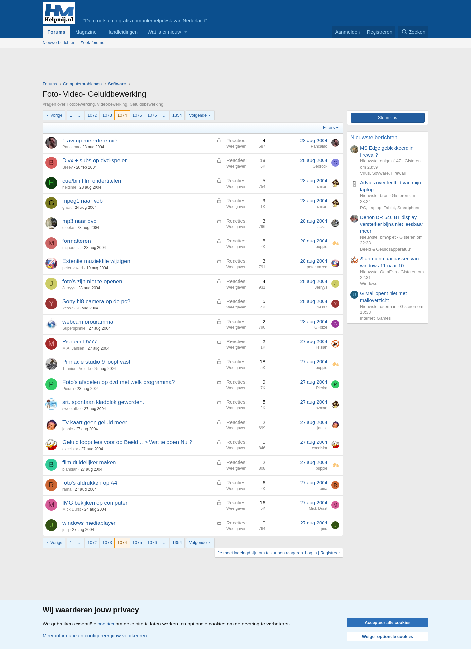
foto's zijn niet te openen (92, 281)
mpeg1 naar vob (82, 201)
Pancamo (70, 147)
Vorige (56, 115)
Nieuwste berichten (374, 137)
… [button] (80, 115)
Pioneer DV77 (79, 342)
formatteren (76, 241)
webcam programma (87, 322)
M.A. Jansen (73, 348)
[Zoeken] (413, 32)
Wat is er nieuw (164, 32)
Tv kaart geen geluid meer (94, 422)
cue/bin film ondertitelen (91, 181)
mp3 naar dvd (79, 221)
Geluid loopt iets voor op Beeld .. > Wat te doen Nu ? (127, 442)
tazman (321, 186)
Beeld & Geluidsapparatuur (385, 249)
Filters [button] (329, 127)
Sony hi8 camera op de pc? (96, 301)
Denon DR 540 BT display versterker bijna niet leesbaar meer (391, 224)
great (66, 207)
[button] (186, 32)
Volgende (198, 115)
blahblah (69, 469)
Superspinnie (73, 328)
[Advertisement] (162, 66)
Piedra (68, 388)
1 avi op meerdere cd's (90, 141)
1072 (92, 115)
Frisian (321, 347)
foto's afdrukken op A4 (89, 483)
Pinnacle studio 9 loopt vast (96, 362)
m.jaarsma (71, 247)
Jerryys (68, 288)
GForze (320, 327)
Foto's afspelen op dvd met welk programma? (118, 382)
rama (66, 489)
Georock (320, 166)
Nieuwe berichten (59, 42)
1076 (152, 115)
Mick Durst (71, 509)
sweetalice (71, 409)
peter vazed (72, 268)
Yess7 (67, 308)
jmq (65, 529)
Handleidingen (122, 32)
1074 (122, 115)
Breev (67, 167)
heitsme (69, 187)
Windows (368, 283)
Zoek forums (92, 42)
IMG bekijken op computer (94, 503)
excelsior (70, 449)
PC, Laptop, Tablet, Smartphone (390, 207)
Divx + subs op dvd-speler (94, 161)
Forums (56, 32)
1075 (137, 115)
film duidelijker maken (89, 462)
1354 (177, 115)
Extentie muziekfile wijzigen (96, 261)
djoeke (68, 227)
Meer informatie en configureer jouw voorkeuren (95, 635)
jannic (67, 429)
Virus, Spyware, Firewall (383, 173)
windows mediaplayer (89, 523)
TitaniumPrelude (76, 368)
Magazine (85, 32)
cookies (105, 623)
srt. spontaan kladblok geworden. (103, 402)
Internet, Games (375, 318)
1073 (107, 115)
